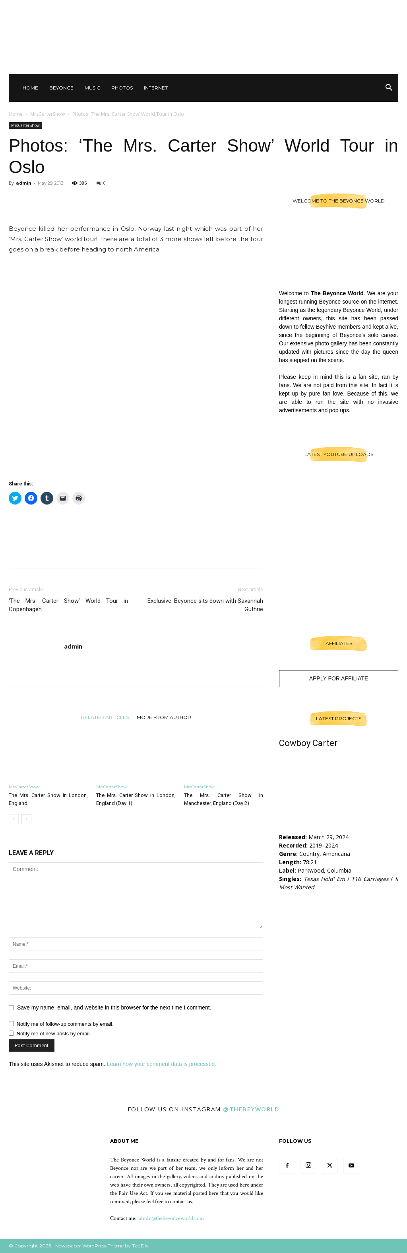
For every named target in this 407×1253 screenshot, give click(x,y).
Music (92, 88)
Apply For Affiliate (338, 678)
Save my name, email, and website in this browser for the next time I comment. (114, 1007)
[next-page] (26, 819)
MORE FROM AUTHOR (164, 717)
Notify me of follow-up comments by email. (65, 1024)
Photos (122, 88)
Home (30, 88)
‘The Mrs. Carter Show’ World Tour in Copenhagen (68, 605)
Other (326, 8)
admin (23, 183)
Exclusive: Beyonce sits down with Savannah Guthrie (205, 605)
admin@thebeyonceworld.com (171, 1218)
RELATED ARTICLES (105, 717)
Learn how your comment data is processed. (161, 1064)
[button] (388, 88)
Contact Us (297, 8)
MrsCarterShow (47, 114)
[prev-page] (14, 819)
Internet (156, 88)
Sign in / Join (261, 8)
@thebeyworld (251, 1109)
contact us (181, 1201)
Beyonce (61, 88)
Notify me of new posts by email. (54, 1034)
